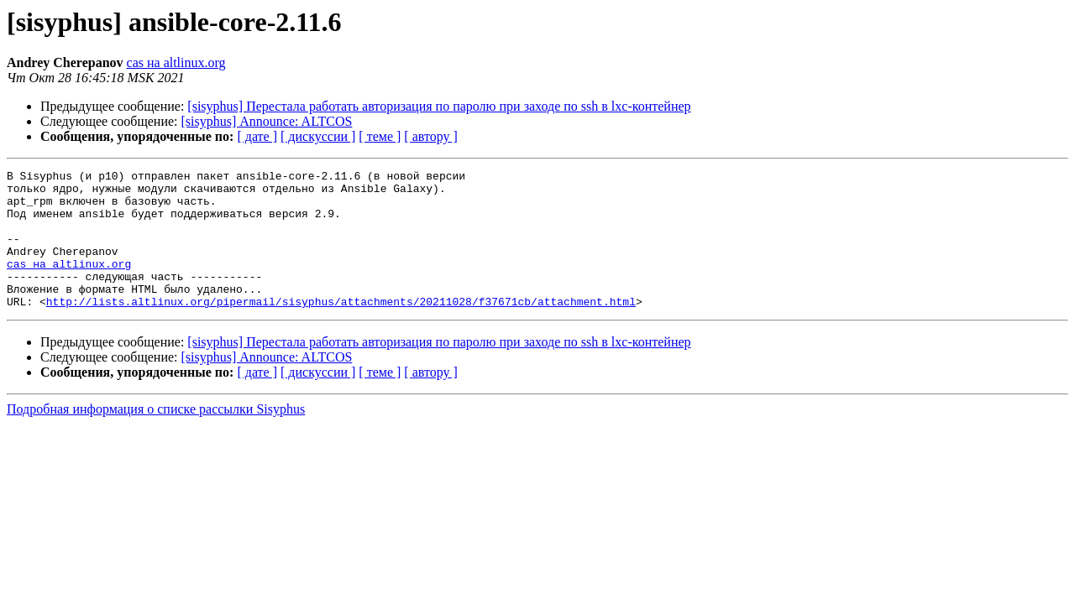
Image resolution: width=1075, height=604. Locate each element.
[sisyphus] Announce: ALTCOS (267, 121)
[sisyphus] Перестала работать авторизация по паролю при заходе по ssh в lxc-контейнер (438, 106)
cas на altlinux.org (176, 62)
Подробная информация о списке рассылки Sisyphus (156, 437)
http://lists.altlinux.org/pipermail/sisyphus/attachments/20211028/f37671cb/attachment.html (341, 328)
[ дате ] (257, 136)
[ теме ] (380, 136)
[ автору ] (430, 136)
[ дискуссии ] (318, 136)
